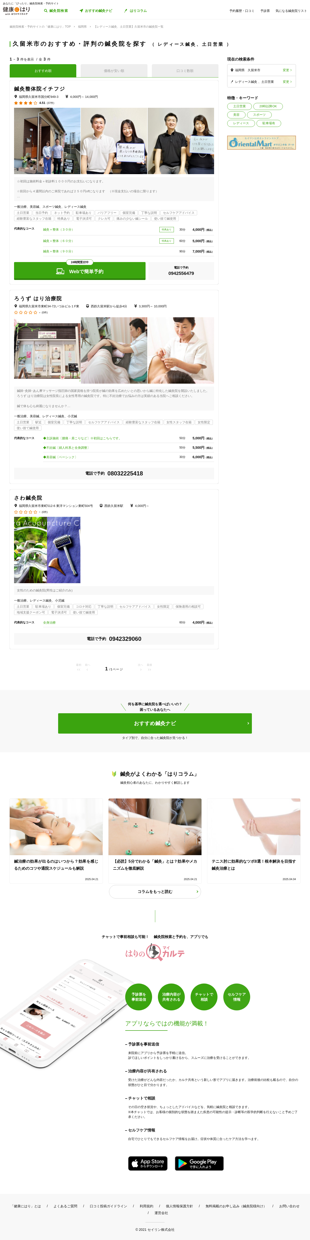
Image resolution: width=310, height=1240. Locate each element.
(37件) (50, 103)
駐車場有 (269, 123)
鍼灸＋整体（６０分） (59, 240)
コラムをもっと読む (155, 892)
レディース (241, 123)
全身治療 (49, 622)
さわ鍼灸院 (28, 498)
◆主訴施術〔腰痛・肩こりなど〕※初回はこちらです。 (82, 438)
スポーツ (259, 114)
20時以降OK (268, 106)
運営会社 (161, 1213)
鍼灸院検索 (58, 11)
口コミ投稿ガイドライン (108, 1206)
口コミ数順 (185, 71)
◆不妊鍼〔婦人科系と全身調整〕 (66, 447)
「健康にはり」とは (25, 1206)
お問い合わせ (289, 1206)
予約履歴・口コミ (242, 11)
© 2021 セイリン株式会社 (154, 1229)
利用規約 (146, 1206)
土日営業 (239, 106)
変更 (286, 70)
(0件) (44, 312)
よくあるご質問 (65, 1206)
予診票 (265, 11)
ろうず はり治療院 (38, 298)
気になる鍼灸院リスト (291, 11)
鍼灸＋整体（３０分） (59, 229)
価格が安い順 (114, 71)
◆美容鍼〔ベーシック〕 (60, 457)
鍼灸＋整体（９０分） (59, 251)
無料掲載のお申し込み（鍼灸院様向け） (236, 1206)
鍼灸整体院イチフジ (39, 89)
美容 (236, 114)
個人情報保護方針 (179, 1206)
